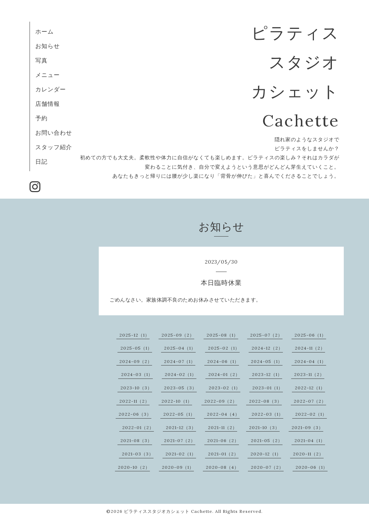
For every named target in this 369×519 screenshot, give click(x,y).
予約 (41, 118)
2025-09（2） (177, 335)
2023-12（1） (267, 374)
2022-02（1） (311, 414)
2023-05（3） (180, 387)
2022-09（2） (220, 401)
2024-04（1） (310, 361)
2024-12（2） (267, 348)
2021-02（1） (180, 454)
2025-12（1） (134, 335)
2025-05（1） (136, 348)
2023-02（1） (224, 387)
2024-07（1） (179, 361)
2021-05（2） (267, 440)
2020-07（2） (267, 467)
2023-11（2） (309, 374)
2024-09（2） (135, 361)
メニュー (47, 74)
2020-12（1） (265, 454)
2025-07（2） (266, 335)
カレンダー (50, 89)
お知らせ (47, 45)
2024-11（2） (310, 348)
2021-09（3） (307, 427)
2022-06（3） (135, 414)
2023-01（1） (267, 387)
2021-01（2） (223, 454)
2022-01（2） (138, 427)
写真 (41, 60)
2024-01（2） (224, 374)
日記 (41, 161)
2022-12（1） (310, 387)
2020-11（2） (308, 454)
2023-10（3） (136, 387)
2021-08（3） (136, 440)
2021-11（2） (222, 427)
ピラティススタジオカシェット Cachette (168, 511)
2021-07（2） (179, 440)
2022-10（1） (176, 401)
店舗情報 (47, 103)
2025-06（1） (310, 335)
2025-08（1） (222, 335)
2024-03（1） (137, 374)
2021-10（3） (264, 427)
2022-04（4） (223, 414)
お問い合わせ (53, 132)
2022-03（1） (267, 414)
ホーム (44, 31)
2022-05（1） (179, 414)
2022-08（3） (265, 401)
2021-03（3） (138, 454)
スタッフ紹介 (53, 147)
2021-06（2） (223, 440)
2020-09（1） (178, 467)
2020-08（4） (222, 467)
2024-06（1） (223, 361)
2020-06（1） (311, 467)
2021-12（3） (181, 427)
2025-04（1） (180, 348)
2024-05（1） (267, 361)
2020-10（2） (134, 467)
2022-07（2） (310, 401)
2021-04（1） (309, 440)
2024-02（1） (180, 374)
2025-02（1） (224, 348)
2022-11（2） (134, 401)
